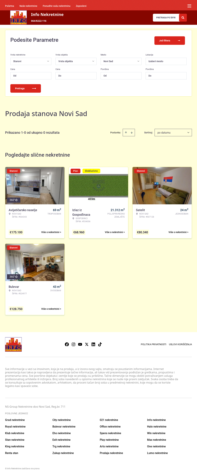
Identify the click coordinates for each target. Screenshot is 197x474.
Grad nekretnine (15, 418)
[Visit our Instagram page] (73, 343)
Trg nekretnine (61, 445)
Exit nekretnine (61, 438)
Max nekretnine (156, 438)
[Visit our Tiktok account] (100, 343)
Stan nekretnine (14, 438)
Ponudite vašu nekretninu (56, 6)
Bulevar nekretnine (64, 425)
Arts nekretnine (109, 445)
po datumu (164, 131)
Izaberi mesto (155, 60)
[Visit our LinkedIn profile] (93, 343)
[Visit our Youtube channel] (80, 343)
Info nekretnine (156, 418)
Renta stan (11, 451)
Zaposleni (81, 6)
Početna (9, 6)
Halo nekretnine (156, 425)
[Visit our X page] (87, 343)
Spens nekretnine (110, 432)
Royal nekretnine (15, 425)
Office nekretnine (110, 425)
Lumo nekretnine (157, 451)
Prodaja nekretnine (111, 451)
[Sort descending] (131, 131)
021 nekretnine (109, 418)
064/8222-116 (38, 20)
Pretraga (25, 87)
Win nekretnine (156, 432)
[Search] (183, 18)
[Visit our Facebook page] (67, 343)
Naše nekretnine (28, 6)
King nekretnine (14, 445)
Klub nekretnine (14, 432)
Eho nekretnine (61, 432)
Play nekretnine (109, 438)
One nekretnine (156, 445)
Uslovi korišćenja (180, 343)
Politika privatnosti (153, 343)
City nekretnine (61, 418)
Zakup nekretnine (63, 451)
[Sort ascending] (125, 131)
